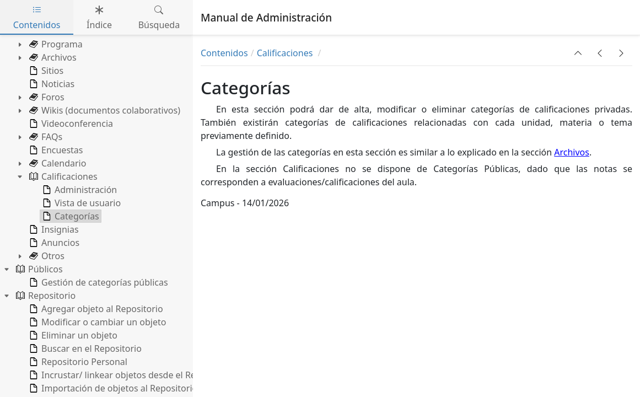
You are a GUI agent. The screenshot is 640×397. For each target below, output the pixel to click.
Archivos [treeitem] (52, 57)
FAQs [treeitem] (44, 136)
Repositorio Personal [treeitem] (77, 361)
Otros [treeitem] (45, 255)
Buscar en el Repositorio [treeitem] (84, 348)
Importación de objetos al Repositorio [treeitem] (112, 388)
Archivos (571, 152)
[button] (578, 53)
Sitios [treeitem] (45, 70)
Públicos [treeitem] (38, 269)
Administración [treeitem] (78, 189)
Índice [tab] (99, 17)
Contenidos (224, 53)
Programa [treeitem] (55, 44)
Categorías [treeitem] (69, 216)
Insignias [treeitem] (53, 229)
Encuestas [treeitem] (55, 150)
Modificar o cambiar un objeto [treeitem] (96, 322)
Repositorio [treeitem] (45, 295)
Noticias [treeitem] (50, 83)
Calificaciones (286, 53)
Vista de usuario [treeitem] (80, 203)
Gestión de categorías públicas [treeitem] (97, 282)
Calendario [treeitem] (56, 163)
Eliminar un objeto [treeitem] (72, 335)
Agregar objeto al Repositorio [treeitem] (95, 308)
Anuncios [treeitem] (53, 242)
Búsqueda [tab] (159, 17)
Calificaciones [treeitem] (62, 176)
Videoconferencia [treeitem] (70, 123)
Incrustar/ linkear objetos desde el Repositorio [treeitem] (130, 375)
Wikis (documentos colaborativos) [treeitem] (103, 110)
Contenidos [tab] (37, 17)
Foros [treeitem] (45, 97)
